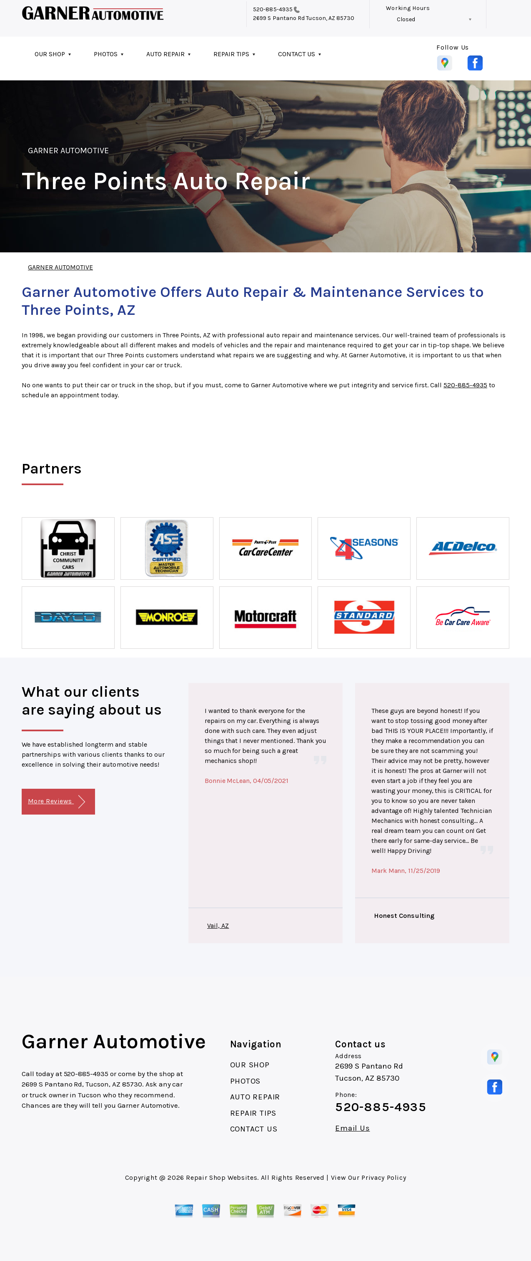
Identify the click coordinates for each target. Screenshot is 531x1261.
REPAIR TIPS (231, 54)
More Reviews (56, 802)
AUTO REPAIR (165, 54)
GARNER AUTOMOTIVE (68, 150)
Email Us (352, 1128)
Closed (406, 19)
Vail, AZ (218, 926)
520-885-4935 (273, 9)
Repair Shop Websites (221, 1177)
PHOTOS (106, 54)
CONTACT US (296, 54)
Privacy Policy (383, 1177)
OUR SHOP (50, 54)
